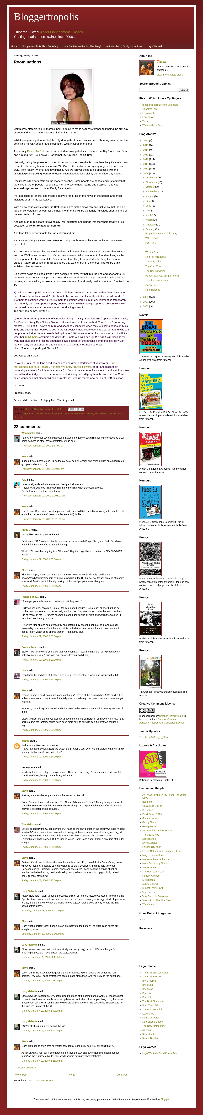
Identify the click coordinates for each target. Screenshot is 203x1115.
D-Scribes (147, 810)
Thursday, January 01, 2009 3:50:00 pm (43, 469)
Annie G (26, 529)
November (152, 182)
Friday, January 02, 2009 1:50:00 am (41, 559)
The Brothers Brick (152, 1009)
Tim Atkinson (29, 824)
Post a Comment (27, 1067)
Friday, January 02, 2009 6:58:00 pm (41, 780)
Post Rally (150, 242)
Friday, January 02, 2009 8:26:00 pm (41, 847)
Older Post (122, 1074)
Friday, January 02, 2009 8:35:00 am (41, 586)
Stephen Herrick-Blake (171, 716)
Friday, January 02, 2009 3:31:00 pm (41, 636)
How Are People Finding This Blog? (82, 46)
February (151, 224)
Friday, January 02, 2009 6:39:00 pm (41, 730)
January (150, 229)
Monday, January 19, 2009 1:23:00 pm (42, 980)
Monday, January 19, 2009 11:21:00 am (43, 957)
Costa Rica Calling (152, 806)
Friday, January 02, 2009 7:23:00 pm (41, 813)
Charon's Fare (150, 109)
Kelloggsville (149, 838)
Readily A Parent (151, 875)
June (149, 205)
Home (14, 46)
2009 (146, 173)
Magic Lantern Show (153, 855)
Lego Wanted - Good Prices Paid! (160, 1053)
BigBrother (28, 414)
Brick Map (147, 989)
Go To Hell (151, 285)
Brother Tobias (30, 647)
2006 (146, 306)
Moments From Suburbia (155, 859)
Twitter (145, 121)
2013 (146, 154)
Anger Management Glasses (61, 32)
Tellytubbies (32, 336)
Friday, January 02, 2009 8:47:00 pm (41, 880)
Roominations (152, 289)
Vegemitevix (148, 892)
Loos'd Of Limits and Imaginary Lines (162, 851)
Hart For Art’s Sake (155, 256)
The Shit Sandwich (155, 271)
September (152, 191)
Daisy (25, 670)
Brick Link (147, 984)
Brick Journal (149, 980)
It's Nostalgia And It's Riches (157, 830)
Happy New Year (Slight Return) (162, 275)
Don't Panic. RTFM (152, 814)
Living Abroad (149, 842)
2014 (146, 149)
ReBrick (146, 1030)
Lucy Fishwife (30, 891)
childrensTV (79, 414)
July (148, 201)
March (149, 219)
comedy (90, 414)
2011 (146, 164)
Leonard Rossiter (39, 366)
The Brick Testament (153, 1001)
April (148, 215)
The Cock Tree (153, 266)
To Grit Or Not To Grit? (157, 280)
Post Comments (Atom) (41, 1080)
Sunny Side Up (150, 883)
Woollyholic (28, 433)
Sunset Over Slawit (152, 888)
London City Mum (151, 847)
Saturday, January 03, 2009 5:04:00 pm (43, 933)
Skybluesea (148, 879)
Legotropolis (149, 113)
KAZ (24, 479)
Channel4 (68, 414)
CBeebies (39, 414)
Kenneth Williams (61, 366)
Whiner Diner (152, 252)
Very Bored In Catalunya (155, 896)
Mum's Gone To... (151, 867)
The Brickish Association (155, 972)
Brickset (146, 997)
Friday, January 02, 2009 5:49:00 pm (41, 679)
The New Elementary (153, 1025)
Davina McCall (35, 151)
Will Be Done (152, 238)
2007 (146, 301)
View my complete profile (170, 74)
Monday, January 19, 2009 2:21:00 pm (42, 1060)
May (148, 210)
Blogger (165, 1099)
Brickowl (146, 993)
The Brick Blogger (152, 976)
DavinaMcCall (102, 414)
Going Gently (149, 826)
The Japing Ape (150, 834)
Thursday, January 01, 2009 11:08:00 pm (43, 495)
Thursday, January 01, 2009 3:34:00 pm (43, 445)
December (152, 177)
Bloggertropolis (46, 16)
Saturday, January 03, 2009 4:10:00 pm (43, 910)
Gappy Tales (149, 822)
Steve (28, 409)
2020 (146, 140)
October (150, 186)
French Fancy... (30, 596)
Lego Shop (148, 1013)
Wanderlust (148, 904)
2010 (146, 168)
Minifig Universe (151, 1017)
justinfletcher (116, 414)
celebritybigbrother (53, 414)
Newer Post (21, 1074)
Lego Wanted (154, 46)
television (19, 417)
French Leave (149, 818)
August (150, 196)
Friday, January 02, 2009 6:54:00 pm (41, 756)
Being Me (147, 801)
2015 (146, 145)
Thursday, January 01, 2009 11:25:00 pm (43, 519)
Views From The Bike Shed (157, 900)
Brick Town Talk (150, 1005)
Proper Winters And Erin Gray (161, 233)
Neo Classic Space (152, 1021)
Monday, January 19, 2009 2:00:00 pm (42, 1010)
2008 (146, 297)
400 (147, 247)
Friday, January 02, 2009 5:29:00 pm (41, 659)
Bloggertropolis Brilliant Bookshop (40, 46)
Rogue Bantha (150, 1038)
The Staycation (153, 261)
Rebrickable (148, 1034)
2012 (146, 159)
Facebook (147, 117)
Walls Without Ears (152, 125)
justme (25, 740)
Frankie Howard (82, 366)
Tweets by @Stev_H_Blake (154, 737)
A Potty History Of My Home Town (124, 46)
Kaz (144, 919)
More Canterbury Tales (154, 863)
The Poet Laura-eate (153, 871)
